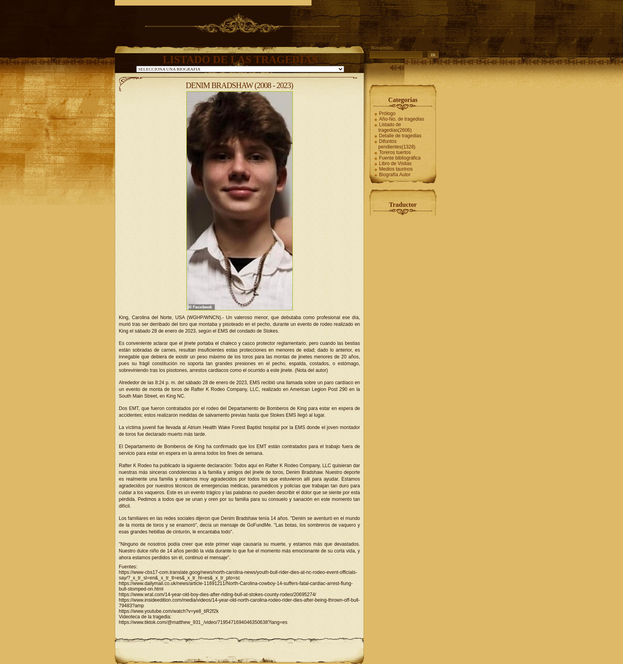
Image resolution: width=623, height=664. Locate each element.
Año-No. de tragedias (401, 119)
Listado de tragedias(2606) (395, 127)
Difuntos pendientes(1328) (396, 144)
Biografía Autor (394, 174)
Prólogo (387, 113)
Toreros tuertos (395, 152)
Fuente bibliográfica (400, 158)
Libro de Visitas (395, 163)
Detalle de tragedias (400, 136)
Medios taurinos (396, 169)
